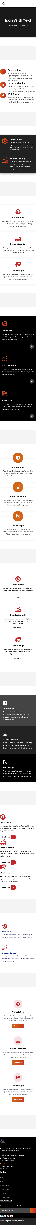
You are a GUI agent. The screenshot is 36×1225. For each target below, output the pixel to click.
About (3, 1181)
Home (9, 25)
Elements (15, 25)
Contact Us (5, 1197)
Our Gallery (5, 1185)
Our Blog (4, 1193)
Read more (18, 597)
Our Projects (5, 1189)
